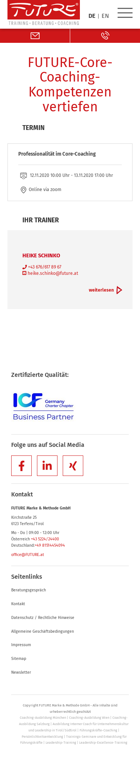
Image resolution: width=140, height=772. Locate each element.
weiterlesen (101, 290)
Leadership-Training (61, 742)
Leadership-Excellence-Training (103, 742)
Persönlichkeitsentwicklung (42, 736)
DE (91, 16)
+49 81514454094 (50, 545)
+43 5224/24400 (45, 539)
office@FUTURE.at (27, 554)
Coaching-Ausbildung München (43, 717)
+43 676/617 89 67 (41, 267)
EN (105, 16)
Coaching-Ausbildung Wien (89, 717)
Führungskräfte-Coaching (98, 730)
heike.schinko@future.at (50, 273)
